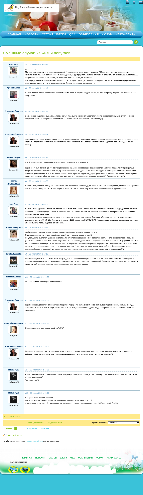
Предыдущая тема (35, 423)
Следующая (32, 428)
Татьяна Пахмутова (13, 227)
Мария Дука (13, 369)
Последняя (44, 428)
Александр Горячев (14, 111)
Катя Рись (13, 64)
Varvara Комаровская (13, 323)
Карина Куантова (13, 254)
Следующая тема (54, 423)
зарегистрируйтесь (34, 441)
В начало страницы (12, 416)
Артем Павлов (13, 88)
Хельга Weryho (13, 157)
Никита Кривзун (13, 277)
